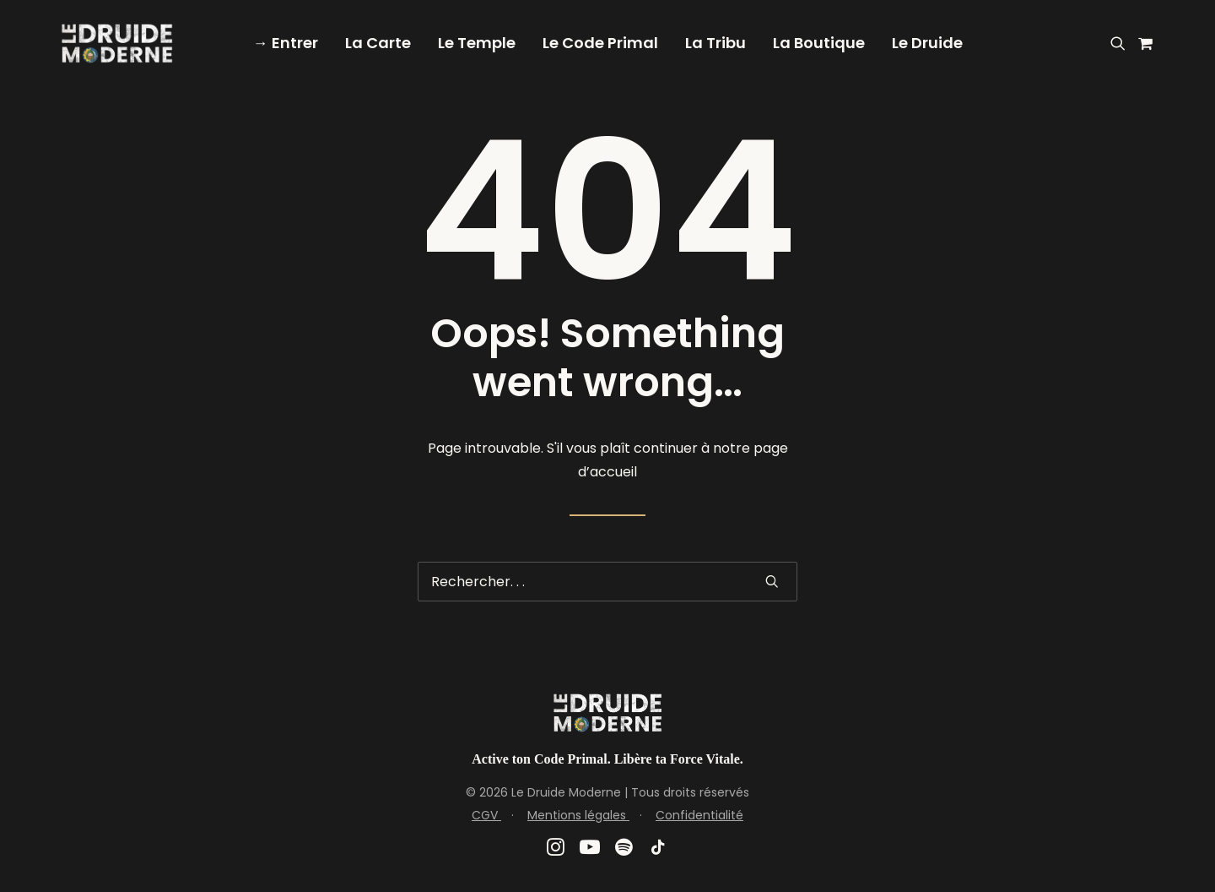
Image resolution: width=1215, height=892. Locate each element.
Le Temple (477, 42)
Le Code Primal (600, 42)
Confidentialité (699, 815)
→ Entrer (285, 42)
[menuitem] (285, 43)
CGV (486, 815)
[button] (1120, 43)
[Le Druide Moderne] (117, 43)
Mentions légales (578, 815)
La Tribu (715, 42)
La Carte (378, 42)
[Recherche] (607, 581)
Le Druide (927, 42)
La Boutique (819, 42)
